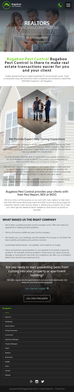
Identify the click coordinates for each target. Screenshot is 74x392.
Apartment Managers (12, 339)
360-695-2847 (60, 5)
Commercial (9, 335)
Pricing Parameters (11, 330)
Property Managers (11, 344)
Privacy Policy (60, 389)
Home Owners (9, 326)
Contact (7, 370)
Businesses (9, 357)
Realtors (8, 353)
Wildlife (7, 361)
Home (7, 312)
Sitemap (7, 375)
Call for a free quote (37, 298)
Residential (8, 321)
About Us (8, 317)
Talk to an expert (37, 37)
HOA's (7, 348)
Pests (7, 366)
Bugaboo (22, 5)
